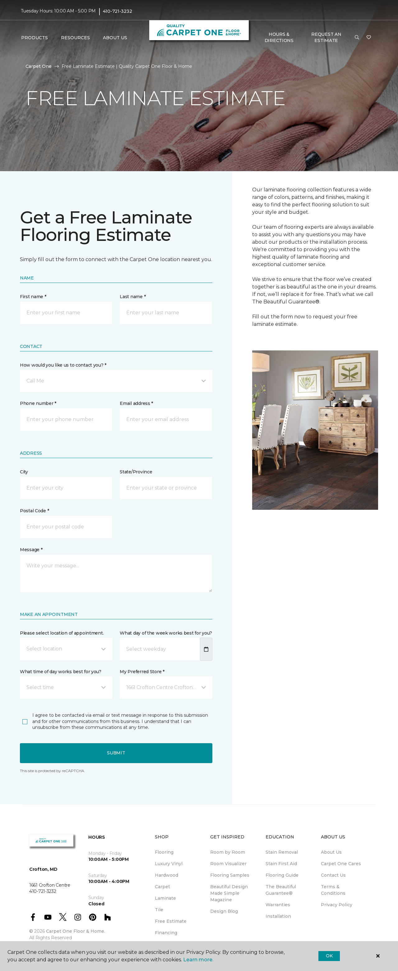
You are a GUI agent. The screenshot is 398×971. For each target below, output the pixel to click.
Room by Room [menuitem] (227, 852)
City (24, 472)
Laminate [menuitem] (165, 898)
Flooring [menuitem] (164, 852)
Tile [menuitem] (159, 909)
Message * (31, 549)
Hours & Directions (279, 37)
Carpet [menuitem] (162, 886)
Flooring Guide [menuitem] (282, 875)
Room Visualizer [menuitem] (228, 863)
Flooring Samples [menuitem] (229, 875)
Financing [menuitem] (166, 933)
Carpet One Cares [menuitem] (341, 863)
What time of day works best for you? (60, 671)
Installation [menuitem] (278, 916)
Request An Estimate (326, 37)
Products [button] (34, 37)
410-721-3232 (117, 11)
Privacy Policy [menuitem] (336, 905)
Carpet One (38, 66)
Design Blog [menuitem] (224, 911)
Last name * (133, 296)
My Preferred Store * (142, 671)
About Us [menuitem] (331, 852)
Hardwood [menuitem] (166, 875)
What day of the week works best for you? (166, 633)
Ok (329, 956)
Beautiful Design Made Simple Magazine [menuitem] (229, 893)
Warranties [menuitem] (278, 905)
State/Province (136, 472)
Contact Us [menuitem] (333, 875)
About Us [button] (115, 37)
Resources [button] (75, 37)
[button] (357, 38)
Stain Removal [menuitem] (282, 852)
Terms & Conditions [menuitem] (333, 890)
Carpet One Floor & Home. (75, 931)
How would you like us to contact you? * (63, 365)
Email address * (136, 403)
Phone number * (38, 403)
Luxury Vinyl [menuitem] (169, 863)
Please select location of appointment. (62, 633)
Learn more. (198, 960)
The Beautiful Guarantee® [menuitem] (281, 890)
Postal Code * (34, 511)
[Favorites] (369, 38)
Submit (116, 753)
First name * (33, 296)
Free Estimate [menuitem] (171, 921)
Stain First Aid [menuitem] (281, 863)
